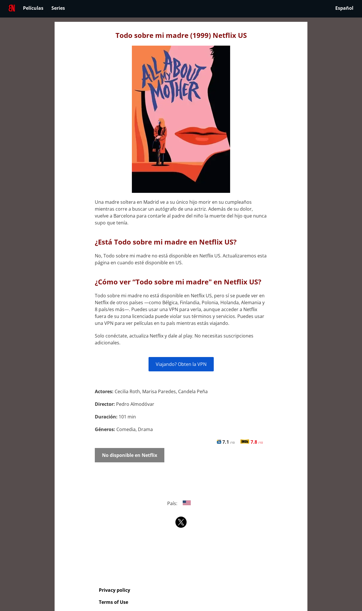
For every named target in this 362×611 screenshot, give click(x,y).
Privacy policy (114, 590)
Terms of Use (113, 602)
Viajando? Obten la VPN (181, 364)
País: (181, 503)
